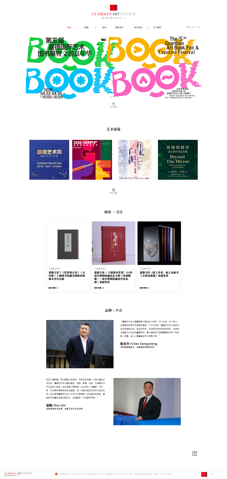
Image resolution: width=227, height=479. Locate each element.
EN (198, 27)
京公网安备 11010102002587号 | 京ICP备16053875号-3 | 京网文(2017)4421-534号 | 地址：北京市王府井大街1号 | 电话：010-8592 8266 (113, 474)
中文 (193, 27)
